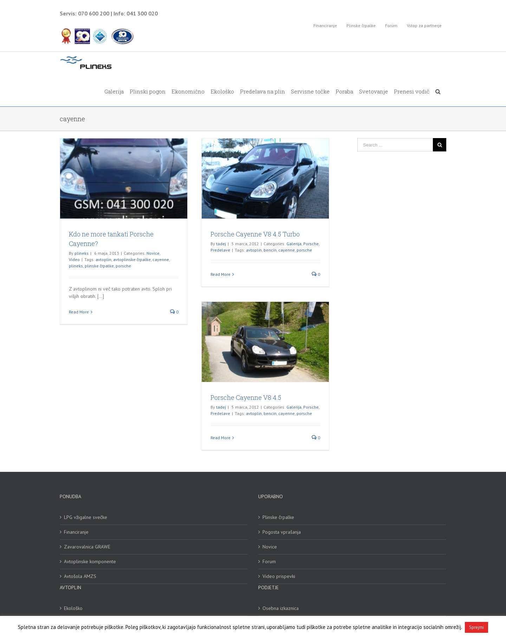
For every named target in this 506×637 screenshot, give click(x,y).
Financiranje (76, 532)
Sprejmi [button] (476, 627)
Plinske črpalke (278, 517)
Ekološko (73, 608)
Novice (153, 253)
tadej (221, 243)
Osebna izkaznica (280, 608)
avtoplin (103, 259)
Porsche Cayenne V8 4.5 (245, 397)
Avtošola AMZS (80, 576)
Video (74, 259)
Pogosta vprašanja (281, 532)
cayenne (161, 259)
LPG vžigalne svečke (85, 517)
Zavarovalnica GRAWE (87, 547)
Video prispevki (278, 576)
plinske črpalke (99, 265)
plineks (81, 253)
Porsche (311, 243)
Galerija (293, 243)
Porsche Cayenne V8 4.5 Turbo (255, 234)
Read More (79, 311)
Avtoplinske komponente (90, 561)
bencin (270, 250)
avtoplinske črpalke (132, 259)
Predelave (220, 250)
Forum (269, 561)
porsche (123, 265)
